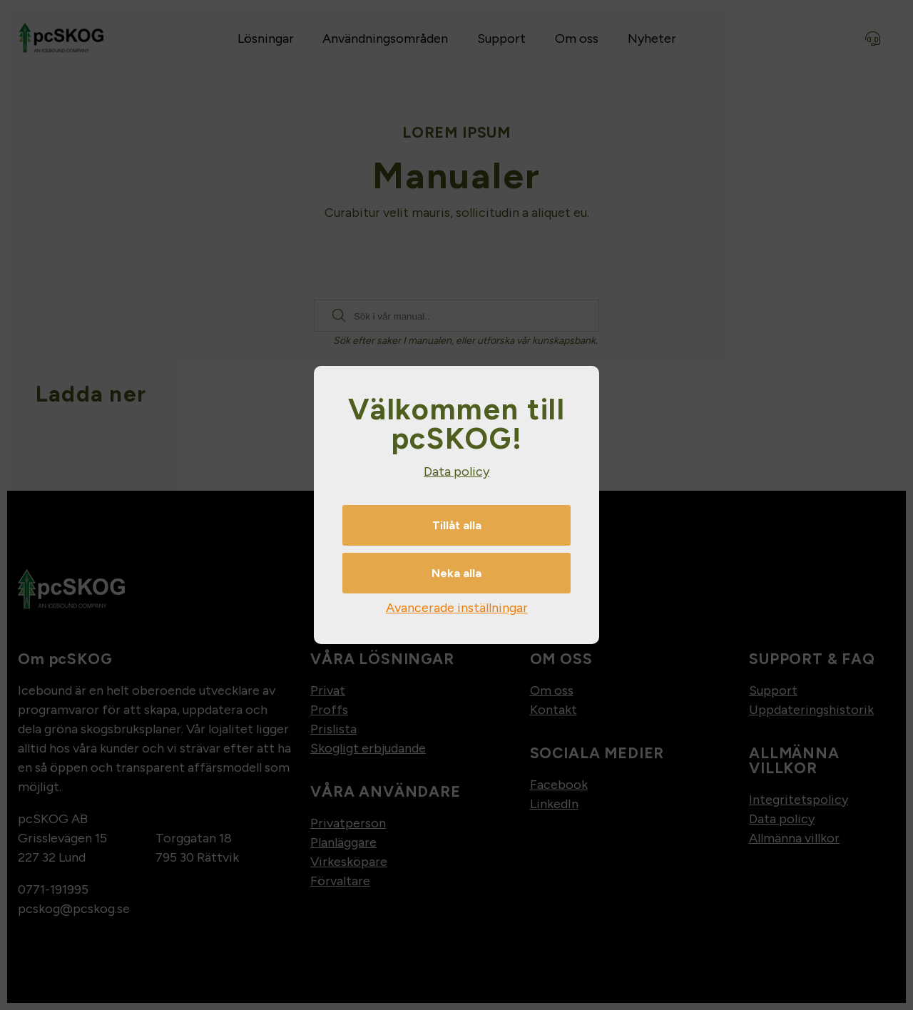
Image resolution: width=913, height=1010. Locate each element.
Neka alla (456, 573)
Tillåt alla (456, 525)
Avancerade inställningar (457, 608)
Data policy (456, 471)
